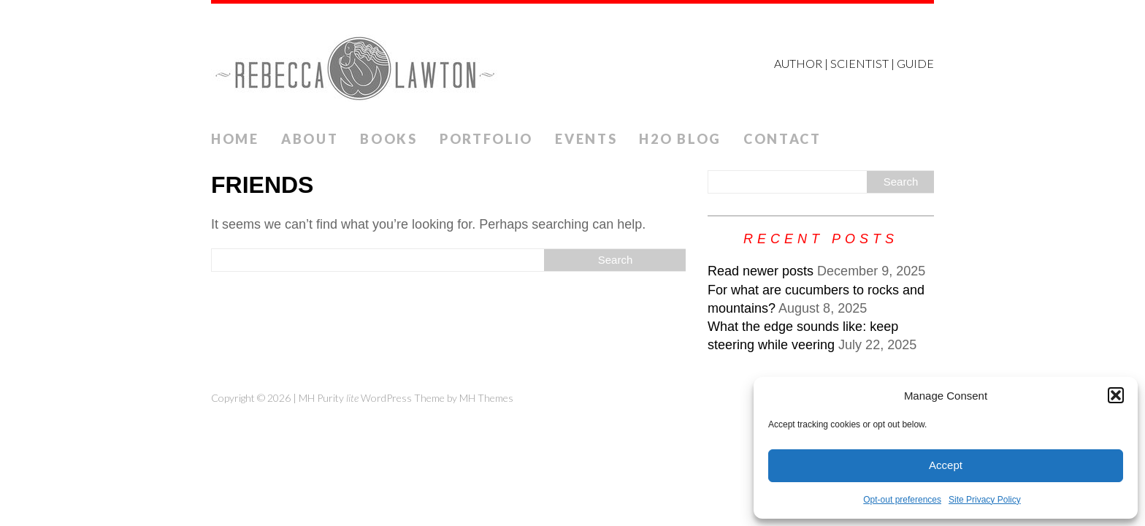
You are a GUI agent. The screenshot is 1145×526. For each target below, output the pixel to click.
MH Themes (486, 398)
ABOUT (310, 139)
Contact (782, 139)
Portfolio (486, 139)
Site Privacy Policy (985, 500)
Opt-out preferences (902, 500)
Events (586, 139)
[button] (1115, 395)
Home (235, 139)
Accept (945, 465)
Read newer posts (760, 271)
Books (389, 139)
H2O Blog (680, 139)
